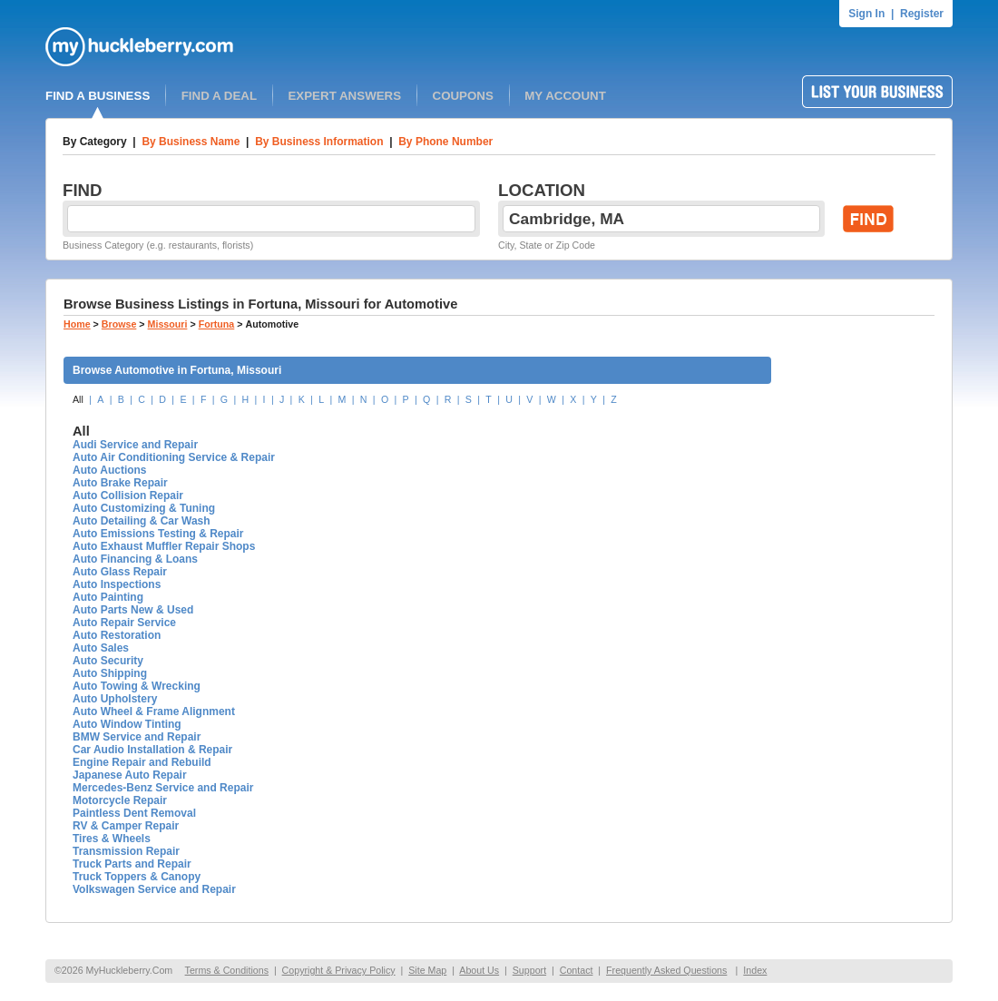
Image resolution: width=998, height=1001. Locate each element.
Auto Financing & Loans (135, 559)
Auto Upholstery (115, 698)
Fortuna (217, 324)
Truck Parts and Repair (132, 864)
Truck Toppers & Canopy (137, 876)
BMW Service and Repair (137, 737)
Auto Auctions (110, 470)
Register (922, 13)
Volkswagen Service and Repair (154, 889)
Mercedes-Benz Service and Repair (163, 787)
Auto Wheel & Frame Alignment (154, 711)
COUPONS (463, 96)
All (78, 399)
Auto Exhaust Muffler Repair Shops (164, 546)
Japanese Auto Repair (130, 775)
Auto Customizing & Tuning (144, 508)
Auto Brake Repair (120, 482)
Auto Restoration (117, 635)
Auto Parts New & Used (133, 610)
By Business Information (319, 141)
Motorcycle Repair (120, 800)
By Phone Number (445, 141)
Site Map (427, 970)
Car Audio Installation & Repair (152, 749)
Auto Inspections (117, 584)
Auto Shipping (110, 673)
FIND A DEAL (219, 96)
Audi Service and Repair (135, 444)
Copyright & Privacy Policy (339, 970)
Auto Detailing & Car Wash (141, 521)
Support (529, 970)
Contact (576, 970)
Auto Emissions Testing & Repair (158, 533)
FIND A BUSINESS (97, 96)
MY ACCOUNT (565, 96)
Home (77, 324)
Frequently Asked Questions (666, 970)
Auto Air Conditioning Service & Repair (174, 457)
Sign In (866, 13)
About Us (479, 970)
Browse (119, 324)
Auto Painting (108, 597)
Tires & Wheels (112, 838)
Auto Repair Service (124, 622)
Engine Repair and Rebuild (142, 762)
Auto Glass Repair (120, 571)
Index (755, 970)
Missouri (168, 324)
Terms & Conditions (227, 970)
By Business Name (191, 141)
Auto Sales (101, 648)
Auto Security (108, 660)
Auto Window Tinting (127, 724)
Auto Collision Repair (128, 495)
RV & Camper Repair (126, 825)
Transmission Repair (126, 851)
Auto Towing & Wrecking (137, 686)
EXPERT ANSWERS (344, 96)
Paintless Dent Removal (134, 813)
